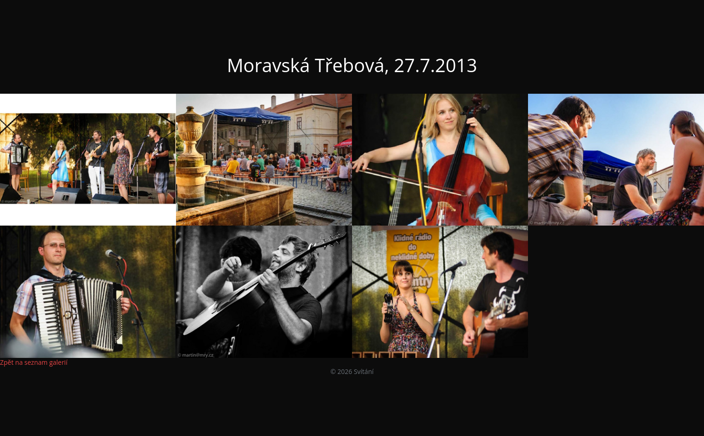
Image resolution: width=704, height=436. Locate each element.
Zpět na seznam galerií (34, 362)
